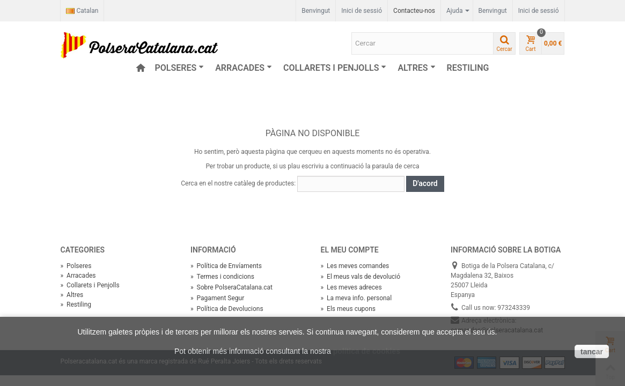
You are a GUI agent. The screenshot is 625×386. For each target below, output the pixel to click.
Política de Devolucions (226, 309)
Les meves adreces (351, 287)
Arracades (243, 68)
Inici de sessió (538, 10)
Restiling (468, 68)
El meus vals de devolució (361, 276)
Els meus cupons (348, 309)
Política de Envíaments (226, 266)
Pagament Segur (217, 298)
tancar (591, 351)
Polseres (179, 68)
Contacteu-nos (414, 10)
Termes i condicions (222, 276)
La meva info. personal (356, 298)
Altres (416, 68)
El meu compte (350, 250)
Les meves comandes (355, 266)
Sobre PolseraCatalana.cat (231, 287)
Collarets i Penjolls (334, 68)
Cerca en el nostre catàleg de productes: (238, 183)
